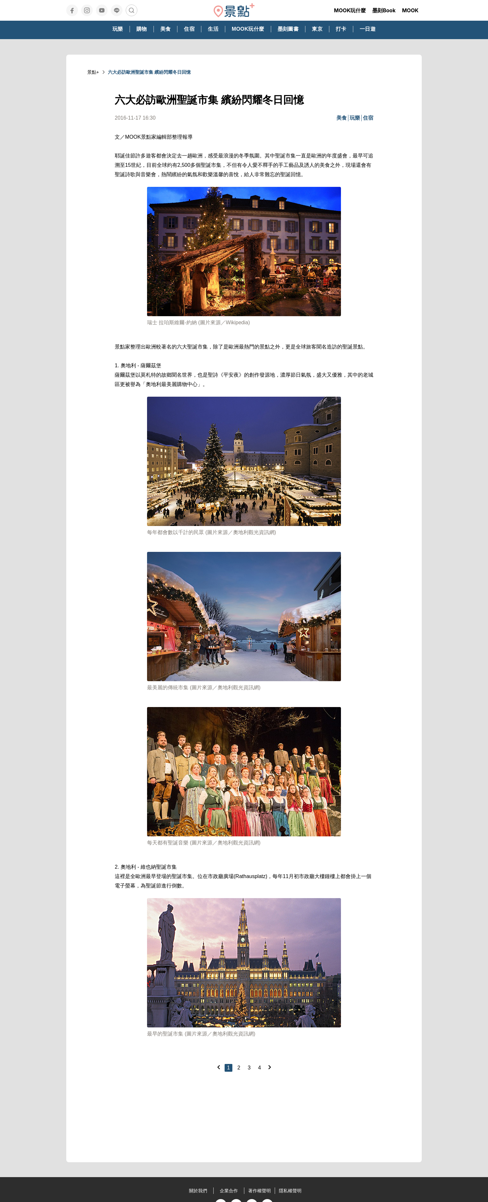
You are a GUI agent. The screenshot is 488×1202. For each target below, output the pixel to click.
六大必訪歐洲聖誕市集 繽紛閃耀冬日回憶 (149, 72)
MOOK (410, 10)
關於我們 (198, 1190)
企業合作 (229, 1190)
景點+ (93, 72)
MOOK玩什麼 (350, 10)
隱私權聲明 (290, 1190)
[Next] (269, 1067)
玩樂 (355, 118)
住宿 (368, 118)
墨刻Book (384, 10)
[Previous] (218, 1067)
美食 (341, 118)
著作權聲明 (259, 1190)
